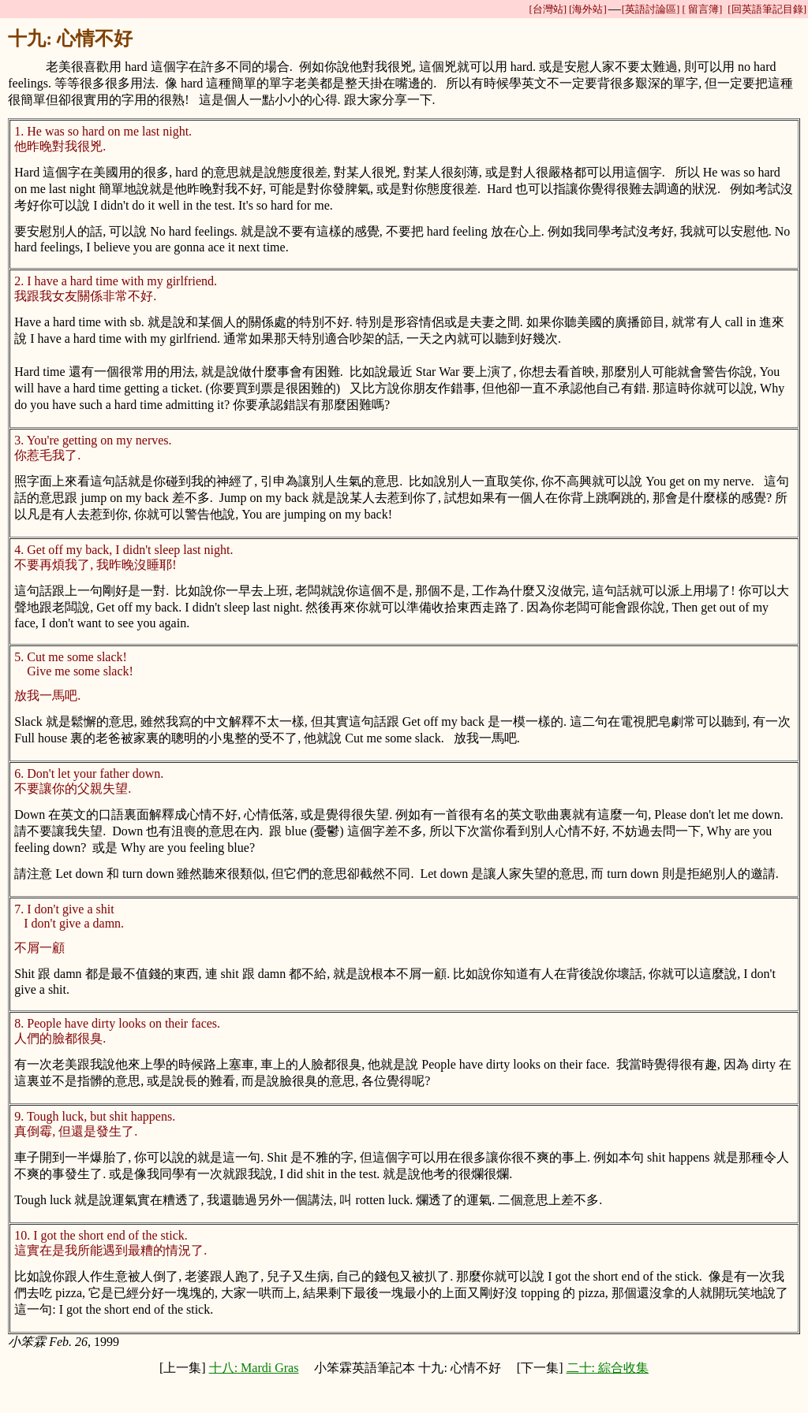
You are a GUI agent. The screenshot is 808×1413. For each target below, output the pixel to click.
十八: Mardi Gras (254, 1367)
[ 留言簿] (702, 9)
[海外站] (588, 9)
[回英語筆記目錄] (767, 9)
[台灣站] (548, 9)
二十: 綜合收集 (608, 1367)
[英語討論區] (651, 9)
